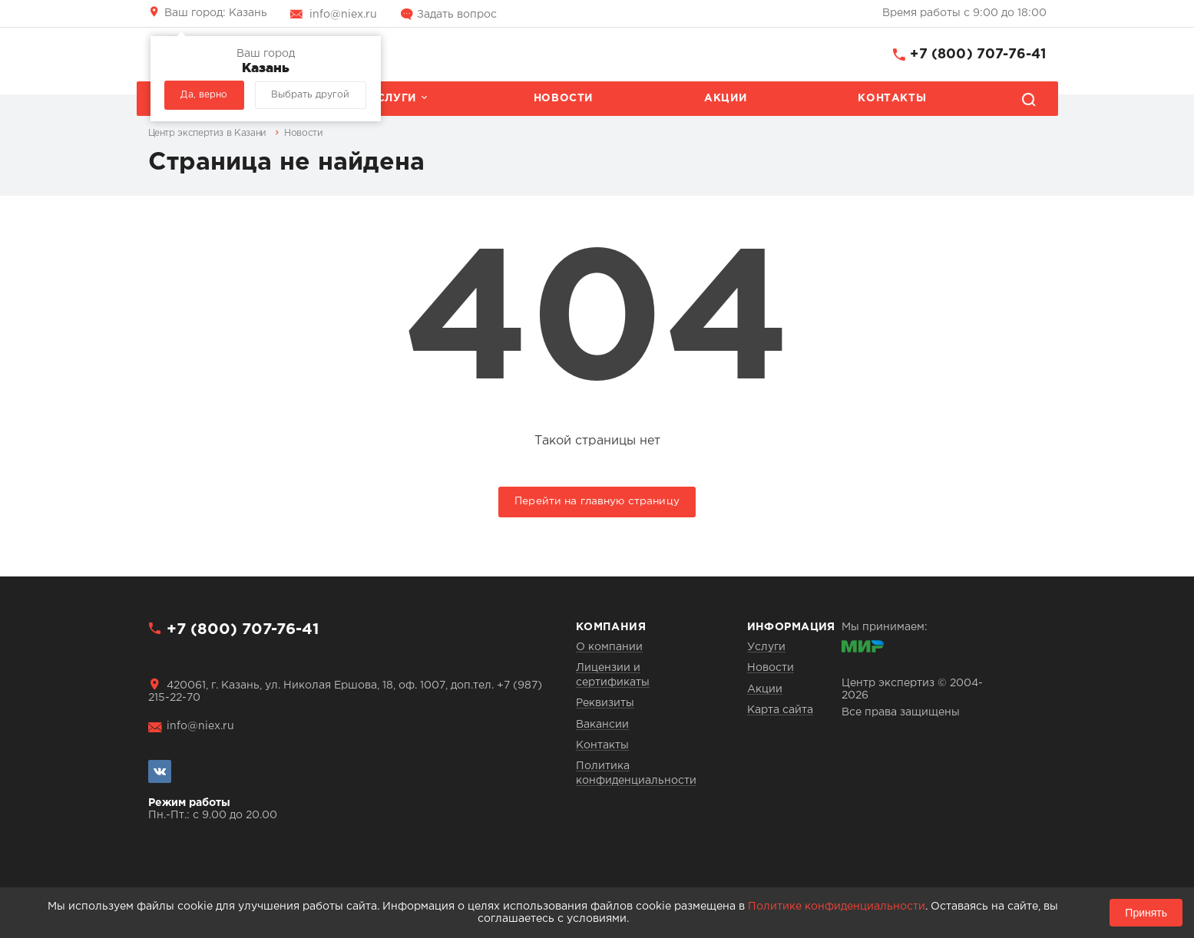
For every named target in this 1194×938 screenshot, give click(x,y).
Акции (725, 98)
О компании (609, 647)
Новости (563, 98)
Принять (1146, 913)
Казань (215, 13)
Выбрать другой (310, 95)
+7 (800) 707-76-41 (978, 54)
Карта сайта (780, 710)
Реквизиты (605, 703)
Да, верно (203, 95)
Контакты (892, 98)
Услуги (392, 98)
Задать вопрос (457, 14)
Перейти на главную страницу (597, 501)
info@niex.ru (343, 14)
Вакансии (602, 724)
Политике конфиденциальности (836, 906)
